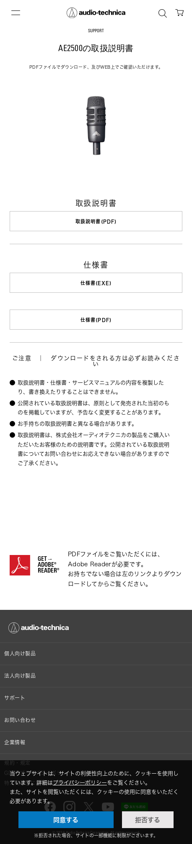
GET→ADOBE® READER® (48, 565)
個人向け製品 (20, 653)
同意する (65, 820)
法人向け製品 (20, 676)
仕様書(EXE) (96, 283)
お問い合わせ (20, 720)
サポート (14, 698)
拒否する (147, 820)
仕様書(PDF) (96, 320)
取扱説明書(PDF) (96, 221)
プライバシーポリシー (80, 782)
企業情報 (14, 742)
